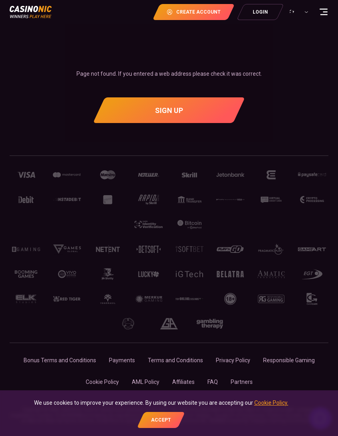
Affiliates (183, 382)
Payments (122, 360)
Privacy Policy (233, 360)
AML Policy (145, 382)
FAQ (212, 382)
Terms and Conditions (175, 360)
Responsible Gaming (289, 360)
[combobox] (297, 12)
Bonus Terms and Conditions (60, 360)
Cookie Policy (102, 382)
